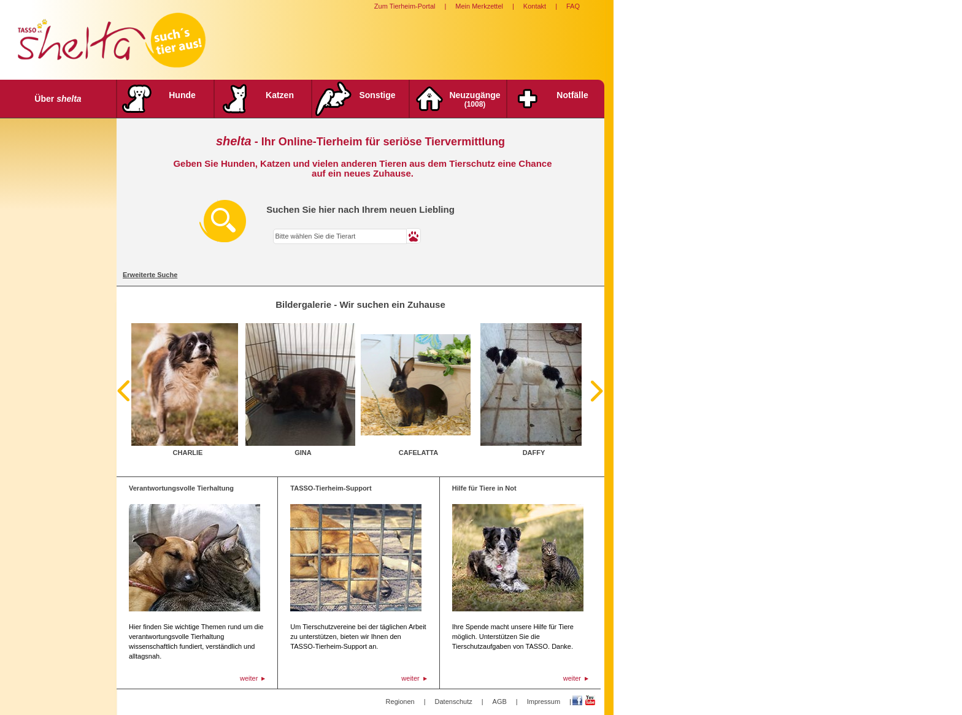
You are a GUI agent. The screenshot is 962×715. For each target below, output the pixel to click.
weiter (249, 678)
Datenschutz (453, 701)
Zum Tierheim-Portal (405, 6)
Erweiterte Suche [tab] (150, 274)
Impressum (543, 701)
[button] (414, 235)
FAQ (573, 6)
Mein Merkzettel (479, 6)
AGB (500, 701)
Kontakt (534, 6)
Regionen (400, 701)
